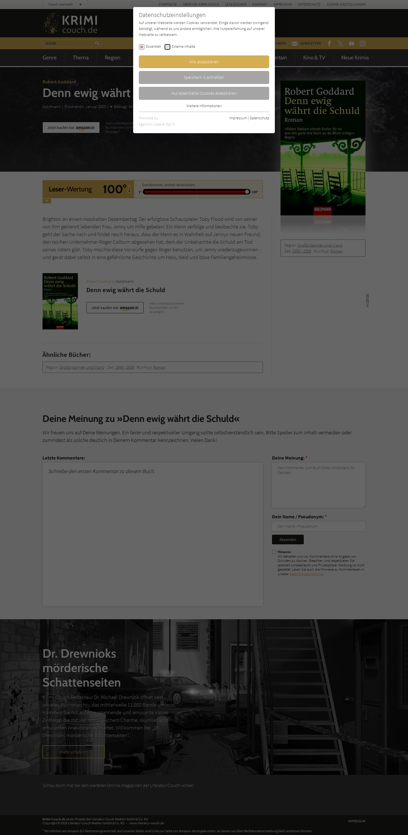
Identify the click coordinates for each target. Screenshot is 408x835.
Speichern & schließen (204, 77)
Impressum (238, 117)
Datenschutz (259, 117)
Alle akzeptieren (204, 61)
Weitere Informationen (204, 105)
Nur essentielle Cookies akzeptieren (204, 93)
